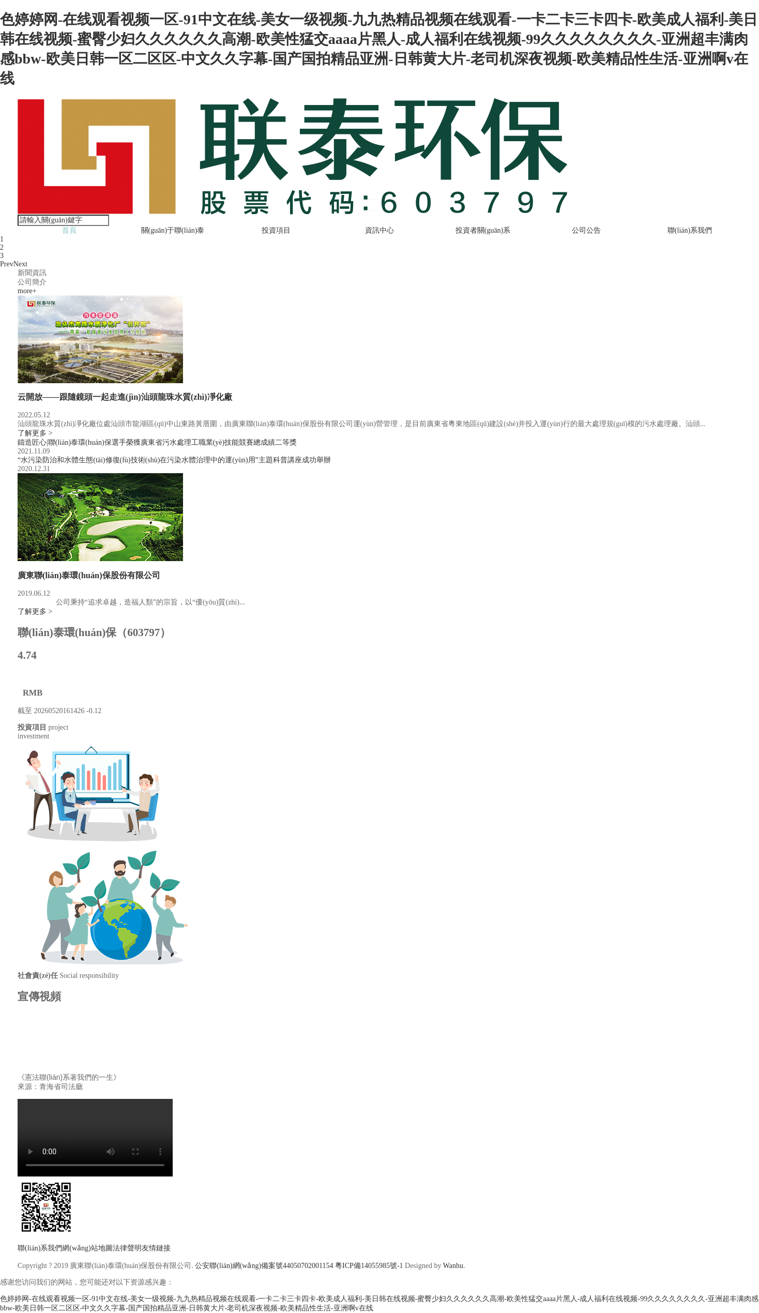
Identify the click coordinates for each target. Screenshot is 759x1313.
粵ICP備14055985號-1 (369, 1266)
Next (20, 264)
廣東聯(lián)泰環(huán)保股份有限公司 (89, 575)
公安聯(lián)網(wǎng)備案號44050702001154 (264, 1266)
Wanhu (453, 1266)
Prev (6, 264)
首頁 (69, 230)
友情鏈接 (156, 1248)
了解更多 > (35, 433)
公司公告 (586, 230)
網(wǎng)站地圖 (87, 1248)
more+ (27, 291)
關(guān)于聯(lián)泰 (173, 230)
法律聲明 (127, 1248)
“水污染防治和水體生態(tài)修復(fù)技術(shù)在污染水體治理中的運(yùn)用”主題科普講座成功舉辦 (174, 460)
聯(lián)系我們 (689, 230)
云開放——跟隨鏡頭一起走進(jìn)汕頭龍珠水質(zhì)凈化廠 (125, 397)
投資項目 (276, 230)
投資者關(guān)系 (483, 230)
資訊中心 (379, 230)
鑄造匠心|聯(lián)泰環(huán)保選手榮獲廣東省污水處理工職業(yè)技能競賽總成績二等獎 (157, 442)
